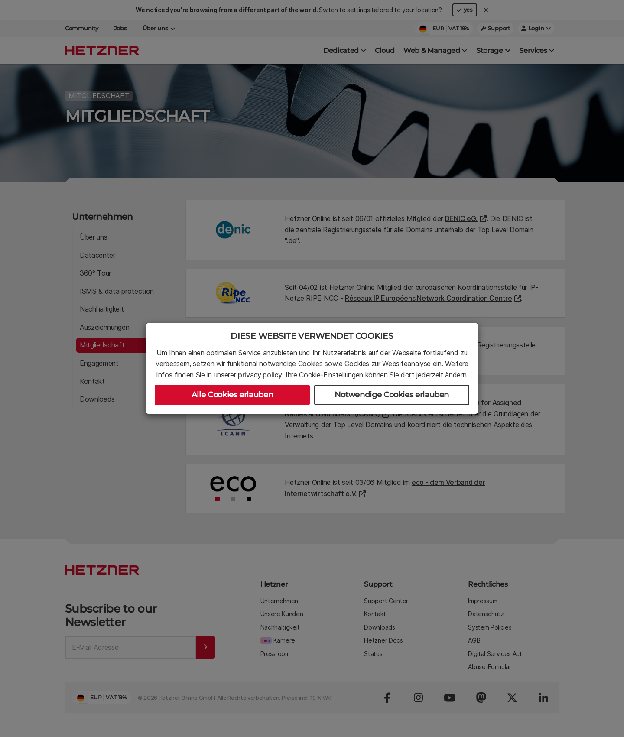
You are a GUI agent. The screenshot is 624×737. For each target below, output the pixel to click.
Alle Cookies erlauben (232, 394)
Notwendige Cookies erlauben (392, 394)
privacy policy (260, 374)
